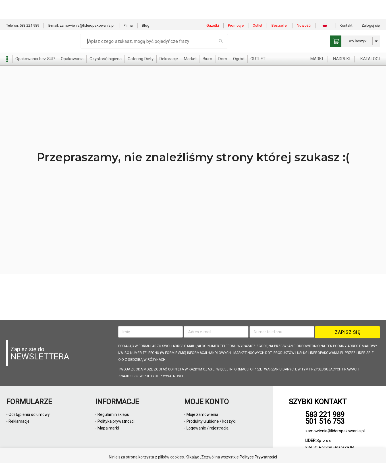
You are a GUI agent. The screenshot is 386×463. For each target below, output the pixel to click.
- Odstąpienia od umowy (28, 414)
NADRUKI (341, 39)
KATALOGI (370, 39)
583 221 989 (29, 6)
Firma (128, 6)
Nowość (304, 6)
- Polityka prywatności (114, 421)
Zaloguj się (371, 6)
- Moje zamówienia (201, 414)
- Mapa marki (107, 428)
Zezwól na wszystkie (177, 451)
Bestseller (279, 6)
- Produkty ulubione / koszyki (210, 421)
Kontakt (346, 6)
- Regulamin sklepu (112, 414)
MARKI (316, 39)
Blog (146, 6)
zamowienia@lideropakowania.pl (87, 6)
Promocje (236, 6)
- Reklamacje (18, 421)
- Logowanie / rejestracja (206, 428)
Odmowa (219, 451)
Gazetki (212, 6)
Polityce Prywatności (258, 437)
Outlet (257, 6)
